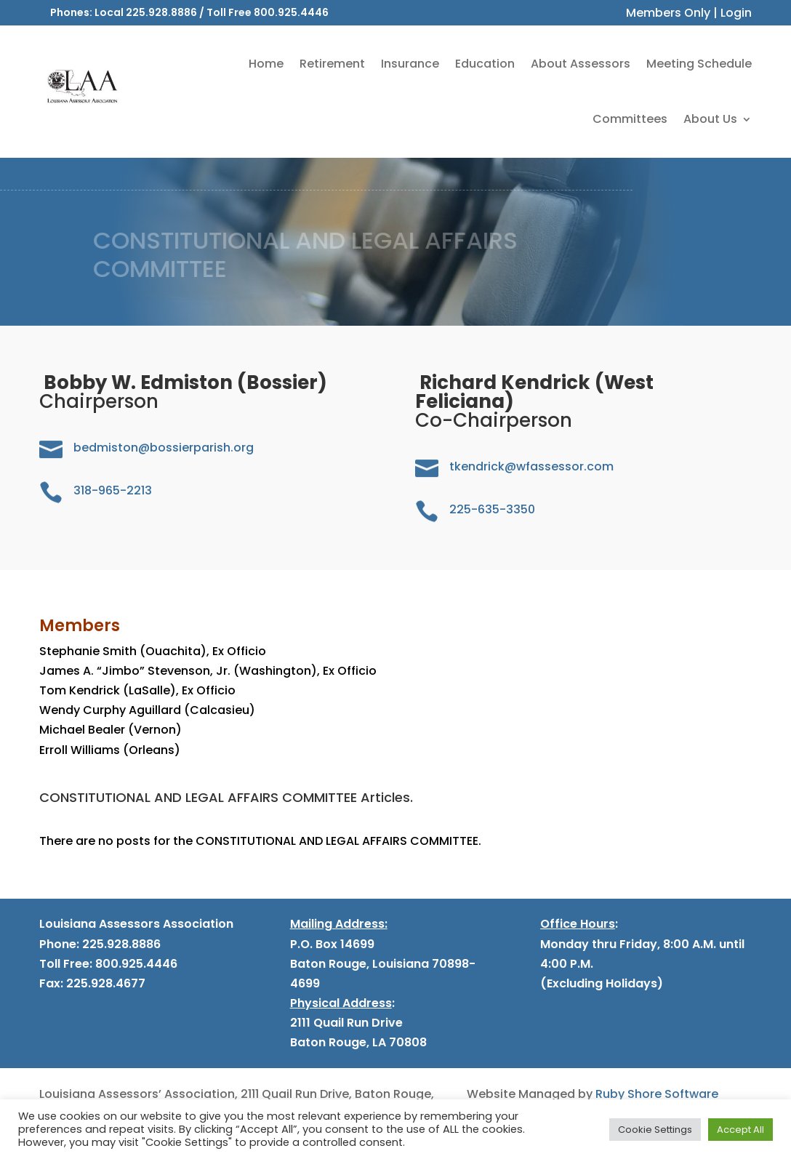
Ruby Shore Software (656, 1094)
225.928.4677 (104, 983)
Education (485, 63)
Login (736, 12)
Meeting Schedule (699, 63)
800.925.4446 (291, 12)
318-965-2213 (112, 490)
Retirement (332, 63)
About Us (710, 119)
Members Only (668, 12)
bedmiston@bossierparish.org (163, 447)
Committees (630, 119)
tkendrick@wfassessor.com (531, 466)
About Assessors (580, 63)
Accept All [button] (740, 1129)
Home (266, 63)
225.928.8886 (161, 12)
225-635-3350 (492, 509)
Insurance (410, 63)
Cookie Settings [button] (655, 1129)
